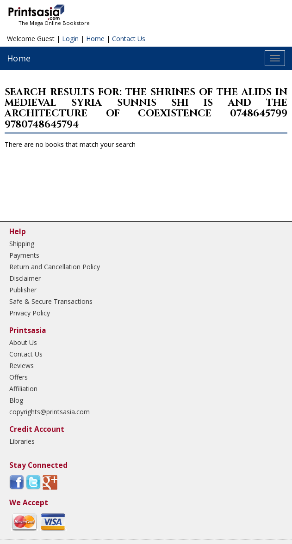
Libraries (22, 441)
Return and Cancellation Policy (54, 266)
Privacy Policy (29, 312)
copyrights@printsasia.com (49, 411)
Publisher (23, 289)
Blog (16, 400)
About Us (23, 342)
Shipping (21, 243)
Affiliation (23, 388)
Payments (24, 255)
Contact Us (128, 38)
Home (95, 38)
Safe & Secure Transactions (51, 301)
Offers (18, 377)
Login (70, 38)
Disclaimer (25, 278)
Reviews (21, 365)
